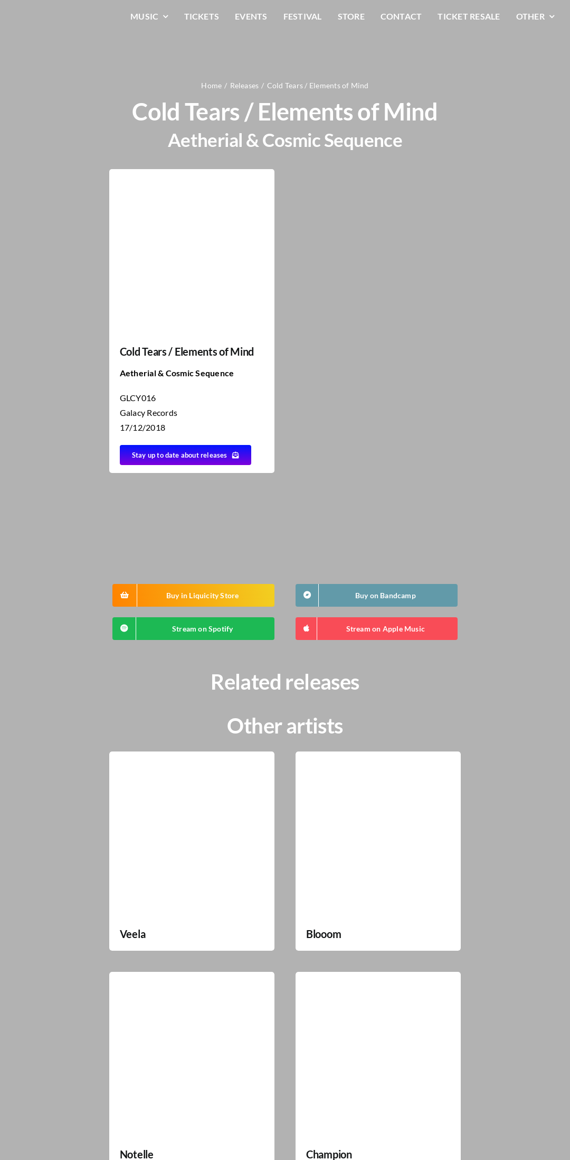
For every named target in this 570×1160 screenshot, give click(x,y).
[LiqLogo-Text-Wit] (55, 15)
